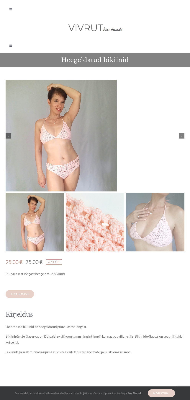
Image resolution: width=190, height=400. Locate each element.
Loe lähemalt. (135, 393)
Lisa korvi (20, 294)
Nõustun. (161, 393)
